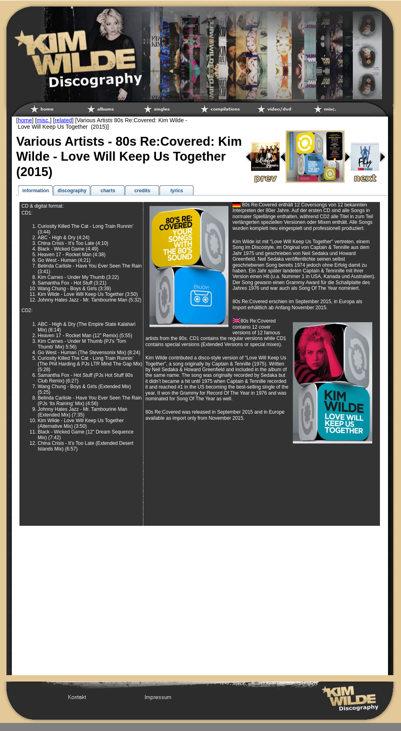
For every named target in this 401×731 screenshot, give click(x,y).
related (63, 120)
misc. (43, 120)
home (25, 120)
